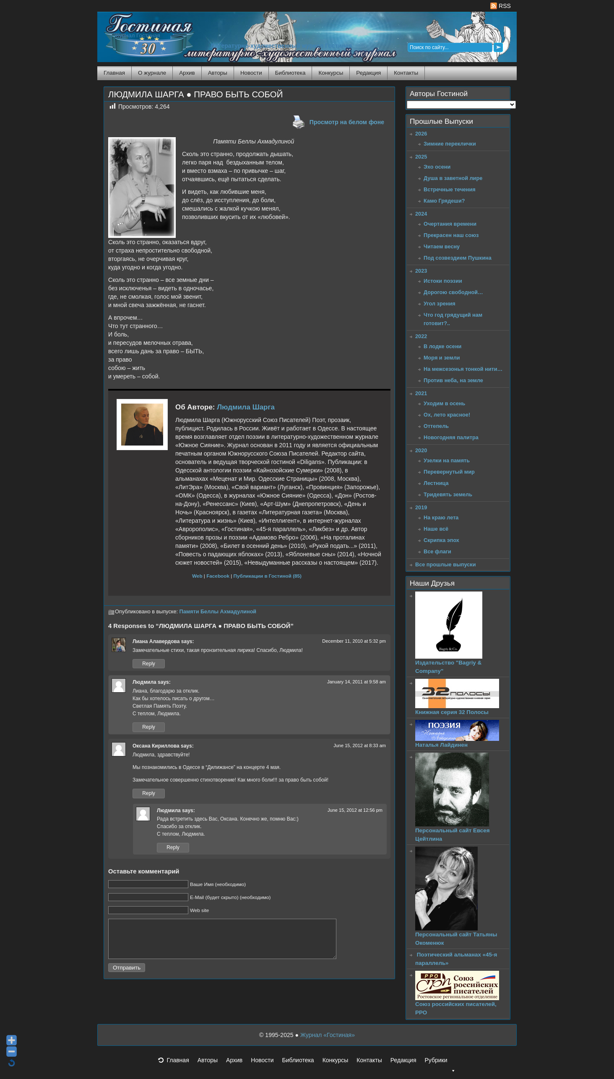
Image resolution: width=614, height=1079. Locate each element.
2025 (421, 157)
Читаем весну (442, 246)
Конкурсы (330, 73)
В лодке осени (442, 346)
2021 (421, 393)
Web (197, 576)
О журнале (152, 73)
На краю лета (441, 517)
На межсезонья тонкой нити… (463, 369)
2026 (421, 133)
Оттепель (436, 426)
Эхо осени (437, 167)
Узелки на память (447, 460)
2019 (421, 507)
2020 (421, 450)
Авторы (217, 73)
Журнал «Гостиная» (327, 1035)
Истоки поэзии (443, 281)
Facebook (217, 576)
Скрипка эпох (441, 540)
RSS (500, 6)
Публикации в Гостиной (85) (268, 576)
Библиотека (290, 73)
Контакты (406, 73)
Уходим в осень (444, 403)
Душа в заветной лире (453, 178)
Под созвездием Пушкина (458, 258)
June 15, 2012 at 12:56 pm (355, 810)
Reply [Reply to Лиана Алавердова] (148, 664)
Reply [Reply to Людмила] (148, 727)
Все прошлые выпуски (445, 564)
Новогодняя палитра (451, 437)
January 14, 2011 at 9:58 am (356, 681)
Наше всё (436, 529)
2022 (421, 336)
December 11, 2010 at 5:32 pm (354, 641)
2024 (421, 214)
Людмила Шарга (246, 407)
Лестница (436, 483)
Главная (114, 73)
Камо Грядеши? (444, 201)
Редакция (368, 73)
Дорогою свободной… (453, 292)
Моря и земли (442, 357)
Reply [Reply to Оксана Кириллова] (148, 793)
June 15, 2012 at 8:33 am (359, 745)
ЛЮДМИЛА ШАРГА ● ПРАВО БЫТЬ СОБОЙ (195, 94)
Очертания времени (450, 224)
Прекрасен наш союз (451, 235)
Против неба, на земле (453, 380)
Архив (187, 73)
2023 (421, 271)
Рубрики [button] (439, 1063)
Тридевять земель (448, 494)
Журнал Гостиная (137, 35)
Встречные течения (450, 189)
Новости (251, 73)
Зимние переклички (450, 144)
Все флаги (437, 551)
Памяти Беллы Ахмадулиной (218, 612)
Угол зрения (439, 303)
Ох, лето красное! (447, 415)
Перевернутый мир (449, 472)
